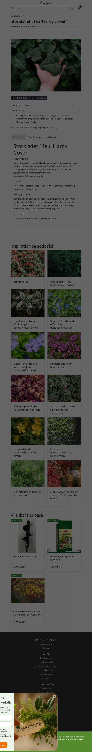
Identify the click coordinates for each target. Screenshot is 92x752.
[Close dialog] (6, 696)
